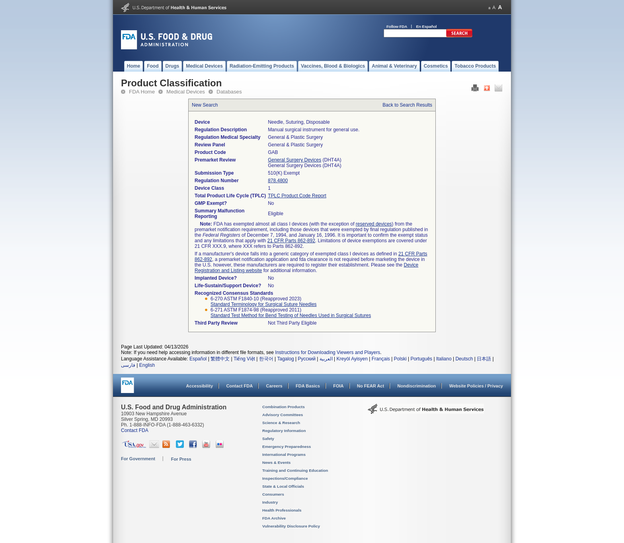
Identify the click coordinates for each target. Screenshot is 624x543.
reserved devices (374, 224)
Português (421, 359)
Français (381, 359)
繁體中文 (220, 359)
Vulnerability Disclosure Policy (291, 526)
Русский (307, 359)
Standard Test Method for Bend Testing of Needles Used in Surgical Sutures (291, 315)
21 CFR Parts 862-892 (291, 240)
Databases (229, 92)
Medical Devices (185, 92)
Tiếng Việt (244, 359)
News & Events (276, 462)
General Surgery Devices (294, 160)
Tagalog (285, 359)
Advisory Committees (282, 415)
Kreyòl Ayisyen (352, 359)
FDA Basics (308, 385)
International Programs (284, 454)
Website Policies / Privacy (476, 385)
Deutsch (464, 359)
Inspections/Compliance (285, 478)
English (147, 365)
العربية (326, 359)
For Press (181, 459)
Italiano (444, 359)
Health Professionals (281, 510)
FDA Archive (274, 518)
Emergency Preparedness (286, 446)
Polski (400, 359)
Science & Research (281, 422)
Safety (268, 438)
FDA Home (142, 92)
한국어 (266, 359)
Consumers (273, 494)
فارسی (128, 365)
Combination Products (283, 407)
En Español (426, 26)
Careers (274, 385)
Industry (270, 502)
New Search (205, 105)
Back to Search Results (407, 105)
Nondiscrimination (417, 385)
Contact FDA (239, 385)
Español (198, 359)
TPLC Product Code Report (297, 196)
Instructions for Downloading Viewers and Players (327, 352)
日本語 (484, 359)
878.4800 (278, 180)
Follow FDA (396, 26)
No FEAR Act (370, 385)
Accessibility (199, 385)
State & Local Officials (283, 486)
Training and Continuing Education (295, 470)
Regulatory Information (284, 430)
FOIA (338, 385)
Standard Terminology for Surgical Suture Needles (264, 304)
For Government (138, 458)
